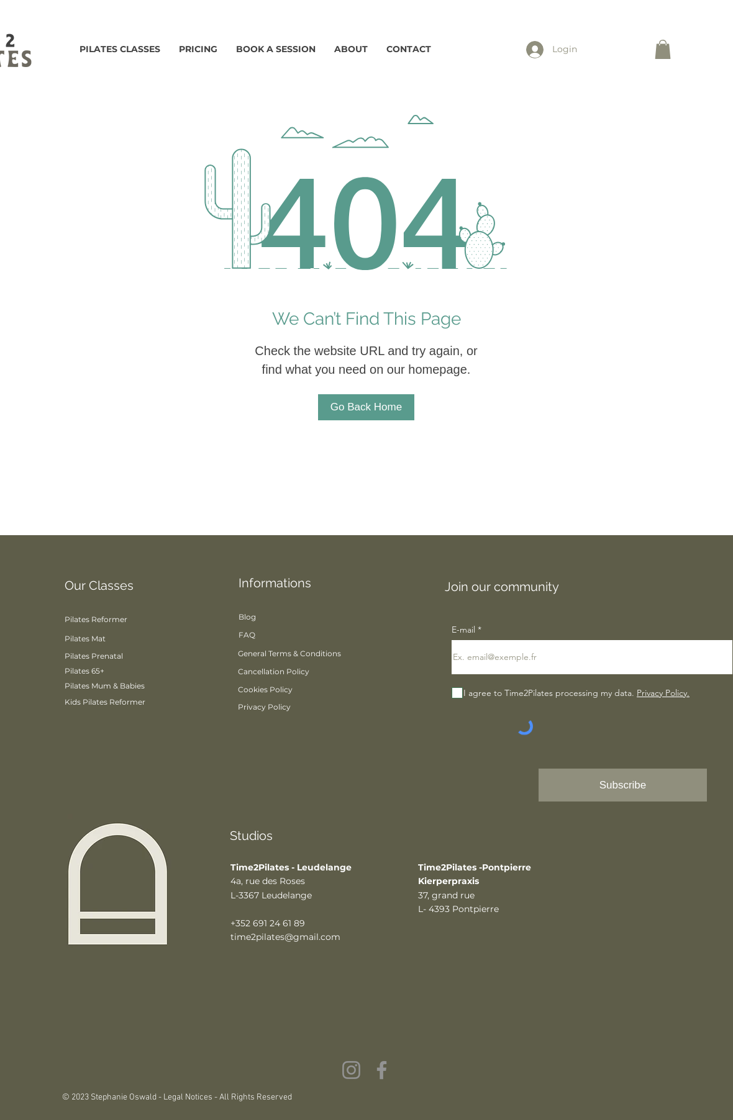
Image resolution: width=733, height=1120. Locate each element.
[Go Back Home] (366, 407)
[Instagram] (351, 1070)
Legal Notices (188, 1097)
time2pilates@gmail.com (285, 936)
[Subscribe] (623, 785)
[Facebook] (382, 1070)
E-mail (465, 629)
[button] (663, 49)
